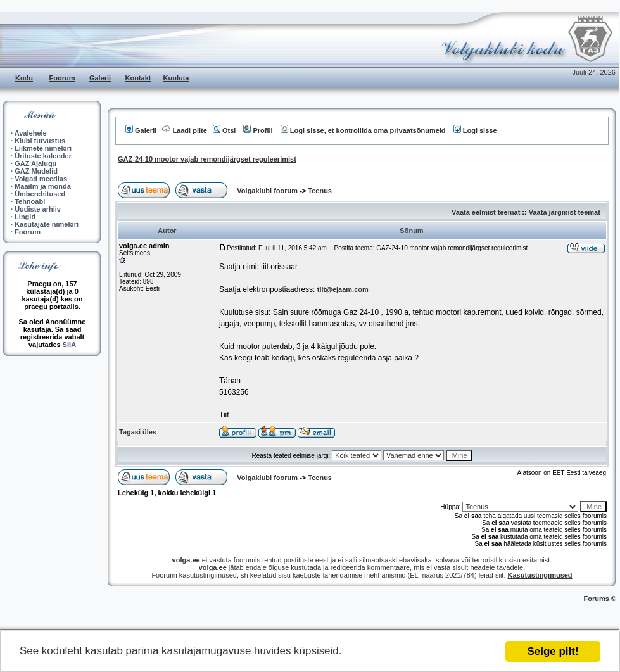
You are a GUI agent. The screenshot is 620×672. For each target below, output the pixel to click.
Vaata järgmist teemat (564, 212)
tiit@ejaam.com (343, 289)
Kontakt (138, 78)
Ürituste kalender (43, 156)
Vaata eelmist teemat (486, 212)
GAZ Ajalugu (35, 163)
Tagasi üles (137, 432)
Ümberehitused (40, 194)
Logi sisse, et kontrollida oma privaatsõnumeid (363, 130)
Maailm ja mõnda (43, 186)
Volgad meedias (41, 178)
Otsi (224, 130)
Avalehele (31, 133)
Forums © (600, 598)
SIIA (69, 344)
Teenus (320, 190)
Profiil (257, 130)
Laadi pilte (184, 130)
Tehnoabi (30, 201)
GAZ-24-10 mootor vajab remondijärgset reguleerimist (207, 159)
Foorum (62, 78)
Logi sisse (475, 130)
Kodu (24, 78)
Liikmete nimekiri (43, 148)
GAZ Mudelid (36, 171)
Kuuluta (176, 78)
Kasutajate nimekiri (47, 224)
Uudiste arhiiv (38, 209)
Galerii (100, 78)
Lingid (25, 216)
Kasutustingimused (540, 575)
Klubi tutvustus (40, 140)
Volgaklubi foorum (268, 190)
